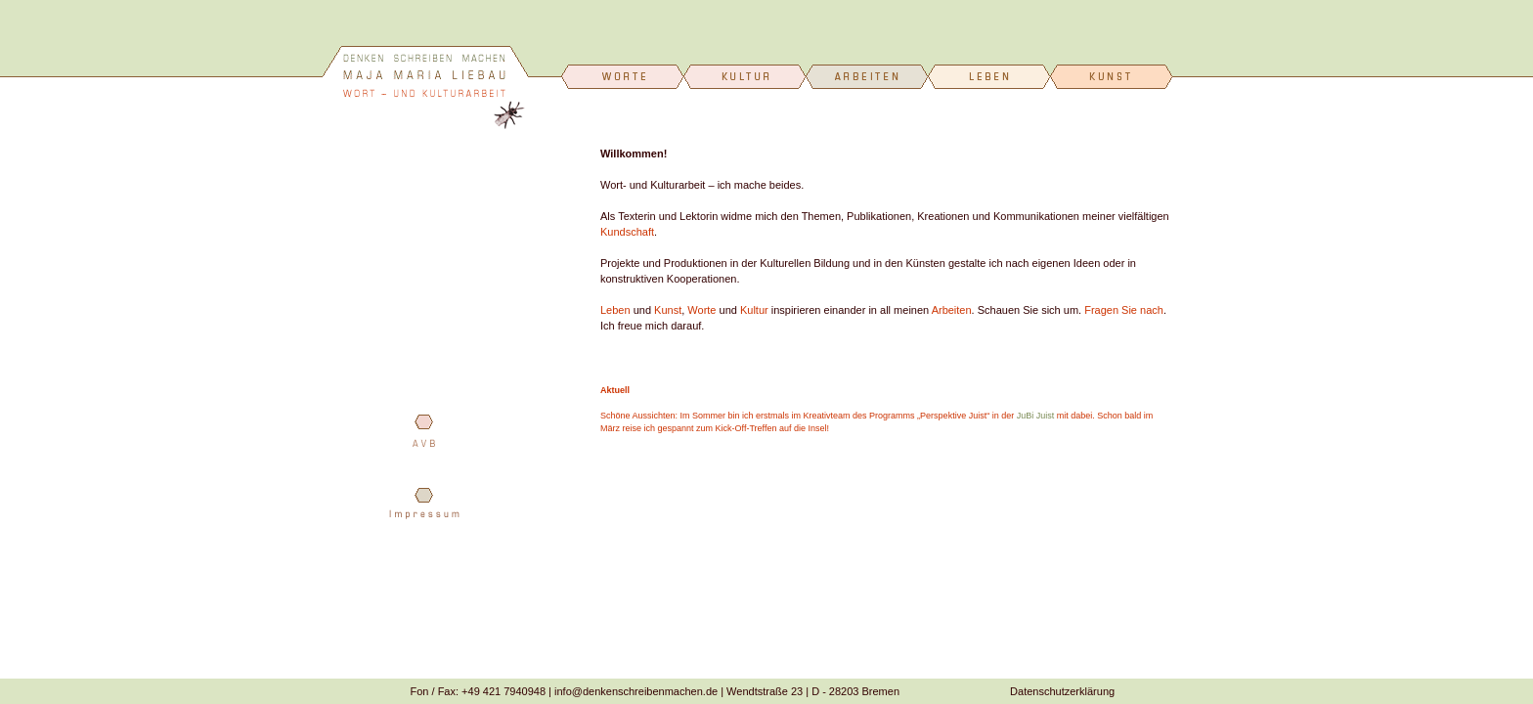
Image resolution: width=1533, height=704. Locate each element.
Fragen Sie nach (1123, 310)
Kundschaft (627, 232)
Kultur (754, 310)
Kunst (667, 310)
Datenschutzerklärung (1062, 691)
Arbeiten (952, 310)
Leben (615, 310)
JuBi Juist (1036, 415)
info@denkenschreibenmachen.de (636, 691)
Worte (701, 310)
